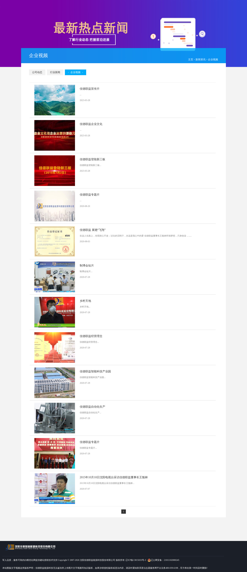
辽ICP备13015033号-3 (135, 560)
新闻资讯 (200, 59)
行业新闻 (55, 72)
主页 (190, 59)
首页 (87, 9)
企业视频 (213, 59)
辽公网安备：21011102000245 (163, 560)
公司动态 (37, 72)
